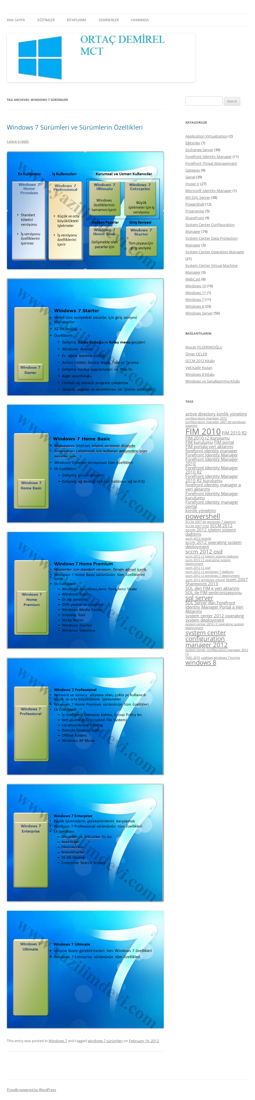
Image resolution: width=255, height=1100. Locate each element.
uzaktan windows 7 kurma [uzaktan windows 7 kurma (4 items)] (220, 658)
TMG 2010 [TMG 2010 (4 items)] (192, 658)
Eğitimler (192, 142)
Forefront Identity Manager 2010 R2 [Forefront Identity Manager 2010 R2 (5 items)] (211, 470)
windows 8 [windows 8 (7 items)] (200, 662)
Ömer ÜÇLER (196, 353)
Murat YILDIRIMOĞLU (203, 347)
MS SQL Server (197, 197)
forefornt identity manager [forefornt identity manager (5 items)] (211, 450)
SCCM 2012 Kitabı (200, 360)
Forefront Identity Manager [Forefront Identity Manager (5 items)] (211, 455)
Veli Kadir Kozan (198, 367)
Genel (190, 177)
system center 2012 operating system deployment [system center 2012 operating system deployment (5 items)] (214, 618)
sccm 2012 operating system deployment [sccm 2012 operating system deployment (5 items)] (213, 544)
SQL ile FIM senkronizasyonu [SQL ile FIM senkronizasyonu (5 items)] (213, 592)
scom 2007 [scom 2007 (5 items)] (237, 579)
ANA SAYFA (16, 20)
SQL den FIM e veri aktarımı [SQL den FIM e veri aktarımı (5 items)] (212, 588)
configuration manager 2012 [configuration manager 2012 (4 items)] (206, 418)
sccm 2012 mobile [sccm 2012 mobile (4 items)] (198, 539)
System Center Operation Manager (214, 251)
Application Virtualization (206, 136)
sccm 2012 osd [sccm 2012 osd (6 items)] (204, 551)
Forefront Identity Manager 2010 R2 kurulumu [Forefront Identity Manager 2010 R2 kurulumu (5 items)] (211, 478)
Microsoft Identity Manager (208, 190)
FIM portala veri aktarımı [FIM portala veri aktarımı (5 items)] (209, 446)
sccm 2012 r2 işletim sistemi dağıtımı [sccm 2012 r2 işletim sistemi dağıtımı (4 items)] (212, 556)
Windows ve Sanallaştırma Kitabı (212, 381)
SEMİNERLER (109, 20)
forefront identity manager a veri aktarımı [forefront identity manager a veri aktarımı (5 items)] (213, 487)
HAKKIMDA (140, 20)
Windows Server (199, 313)
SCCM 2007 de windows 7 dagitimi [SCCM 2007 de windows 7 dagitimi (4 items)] (210, 522)
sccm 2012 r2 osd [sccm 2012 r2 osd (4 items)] (197, 568)
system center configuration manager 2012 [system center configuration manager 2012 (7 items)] (206, 638)
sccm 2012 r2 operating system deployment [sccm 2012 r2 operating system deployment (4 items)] (208, 562)
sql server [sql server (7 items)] (199, 598)
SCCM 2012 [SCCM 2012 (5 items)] (221, 525)
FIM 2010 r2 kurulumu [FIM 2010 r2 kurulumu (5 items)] (207, 438)
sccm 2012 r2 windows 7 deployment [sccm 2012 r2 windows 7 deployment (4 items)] (212, 576)
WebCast (192, 279)
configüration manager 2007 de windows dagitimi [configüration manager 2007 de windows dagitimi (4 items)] (215, 424)
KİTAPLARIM (76, 20)
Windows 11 (195, 292)
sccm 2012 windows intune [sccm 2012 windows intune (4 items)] (205, 580)
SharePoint (194, 217)
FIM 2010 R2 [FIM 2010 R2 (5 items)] (234, 433)
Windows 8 (194, 306)
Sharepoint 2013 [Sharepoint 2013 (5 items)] (201, 583)
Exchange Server (199, 149)
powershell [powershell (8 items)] (202, 516)
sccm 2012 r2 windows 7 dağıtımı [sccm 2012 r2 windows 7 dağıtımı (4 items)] (209, 572)
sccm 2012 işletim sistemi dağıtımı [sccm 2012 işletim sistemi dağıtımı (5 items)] (210, 532)
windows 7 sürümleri (105, 1040)
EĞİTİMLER (46, 20)
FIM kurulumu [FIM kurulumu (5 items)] (199, 442)
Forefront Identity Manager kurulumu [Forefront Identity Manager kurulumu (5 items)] (211, 496)
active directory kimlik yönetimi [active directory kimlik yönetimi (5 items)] (216, 414)
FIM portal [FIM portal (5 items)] (224, 442)
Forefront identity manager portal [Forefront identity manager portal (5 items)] (211, 504)
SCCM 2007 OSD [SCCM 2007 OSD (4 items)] (197, 526)
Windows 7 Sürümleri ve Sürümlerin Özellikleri (75, 127)
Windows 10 (195, 285)
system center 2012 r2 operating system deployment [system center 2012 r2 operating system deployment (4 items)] (214, 626)
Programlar (194, 211)
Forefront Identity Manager (208, 156)
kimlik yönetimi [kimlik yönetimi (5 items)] (200, 510)
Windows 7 (58, 1040)
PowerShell (194, 204)
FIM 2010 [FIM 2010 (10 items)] (203, 431)
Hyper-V (192, 183)
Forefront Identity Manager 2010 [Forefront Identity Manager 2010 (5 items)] (211, 461)
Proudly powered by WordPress (31, 1089)
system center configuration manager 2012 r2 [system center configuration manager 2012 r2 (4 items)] (216, 652)
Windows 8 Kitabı (199, 374)
